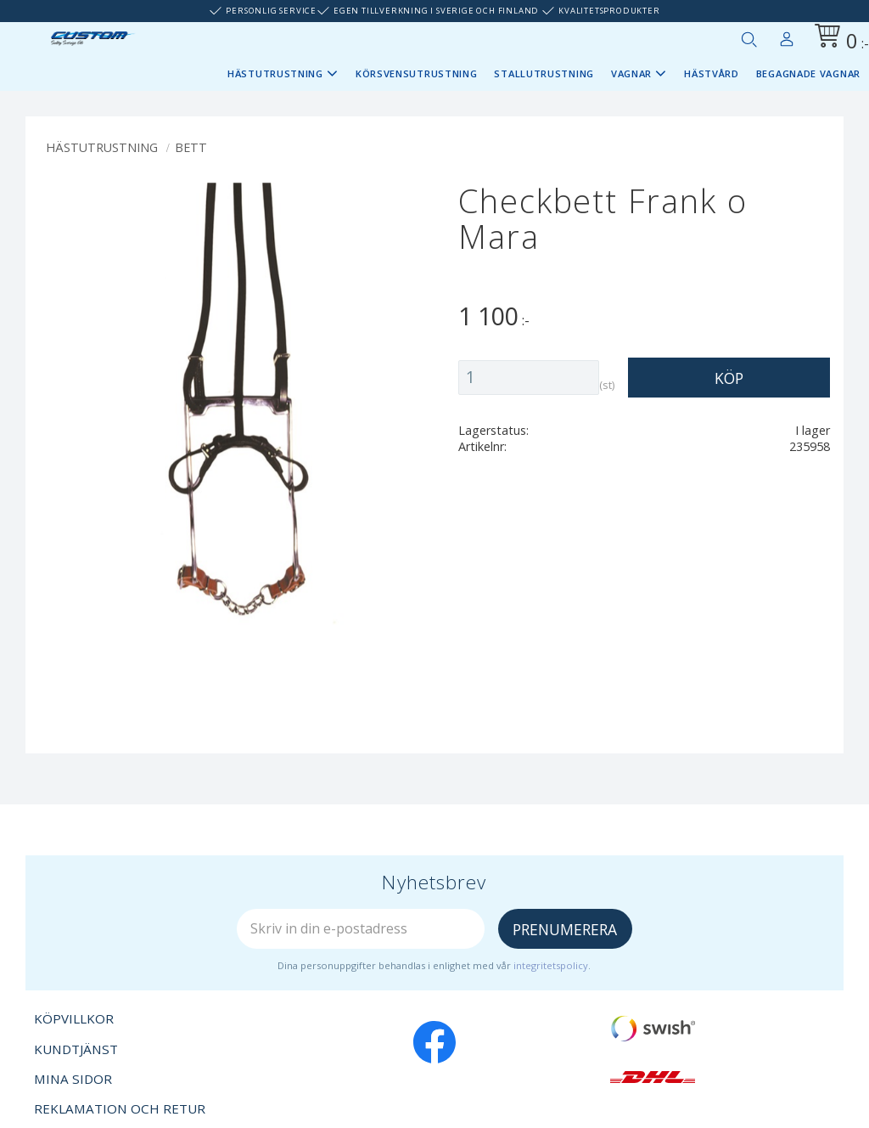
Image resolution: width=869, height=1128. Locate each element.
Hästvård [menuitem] (711, 73)
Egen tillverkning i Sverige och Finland (436, 10)
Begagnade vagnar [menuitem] (808, 73)
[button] (748, 39)
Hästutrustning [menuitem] (275, 73)
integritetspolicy (550, 965)
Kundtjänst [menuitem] (76, 1049)
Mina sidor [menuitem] (786, 36)
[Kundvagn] (838, 38)
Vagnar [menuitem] (631, 73)
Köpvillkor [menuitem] (74, 1018)
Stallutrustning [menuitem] (544, 73)
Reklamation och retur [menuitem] (119, 1108)
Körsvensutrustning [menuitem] (417, 73)
